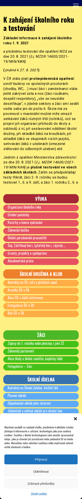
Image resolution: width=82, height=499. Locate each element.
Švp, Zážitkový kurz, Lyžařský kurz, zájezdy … (37, 245)
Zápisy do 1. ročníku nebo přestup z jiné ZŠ (36, 343)
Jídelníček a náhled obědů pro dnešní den (35, 410)
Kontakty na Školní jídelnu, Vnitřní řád (33, 387)
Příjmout (41, 459)
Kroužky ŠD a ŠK (18, 290)
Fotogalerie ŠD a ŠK (21, 305)
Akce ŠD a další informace (25, 297)
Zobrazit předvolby (41, 483)
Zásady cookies (39, 493)
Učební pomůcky (18, 214)
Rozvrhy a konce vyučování (25, 222)
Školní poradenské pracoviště (27, 237)
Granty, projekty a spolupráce (27, 253)
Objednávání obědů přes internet (29, 403)
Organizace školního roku (24, 207)
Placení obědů (17, 395)
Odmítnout (41, 471)
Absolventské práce (20, 260)
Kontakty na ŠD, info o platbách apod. (33, 282)
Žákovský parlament (21, 351)
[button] (75, 419)
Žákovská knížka (18, 230)
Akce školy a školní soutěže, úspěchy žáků (35, 358)
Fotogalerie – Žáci (20, 366)
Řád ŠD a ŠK (16, 313)
